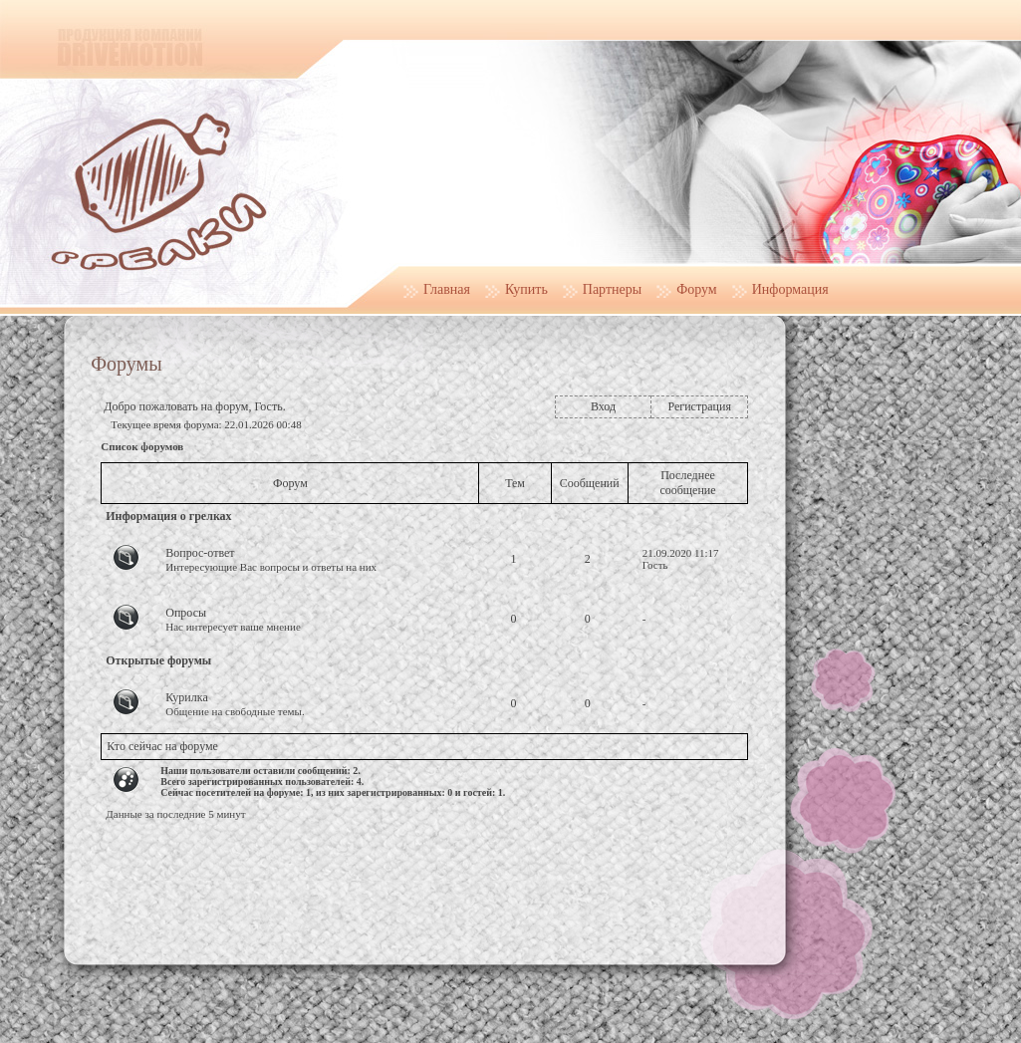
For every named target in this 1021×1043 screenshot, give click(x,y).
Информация (790, 289)
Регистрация (699, 406)
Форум (696, 289)
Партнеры (612, 289)
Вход (603, 406)
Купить (526, 289)
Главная (446, 289)
